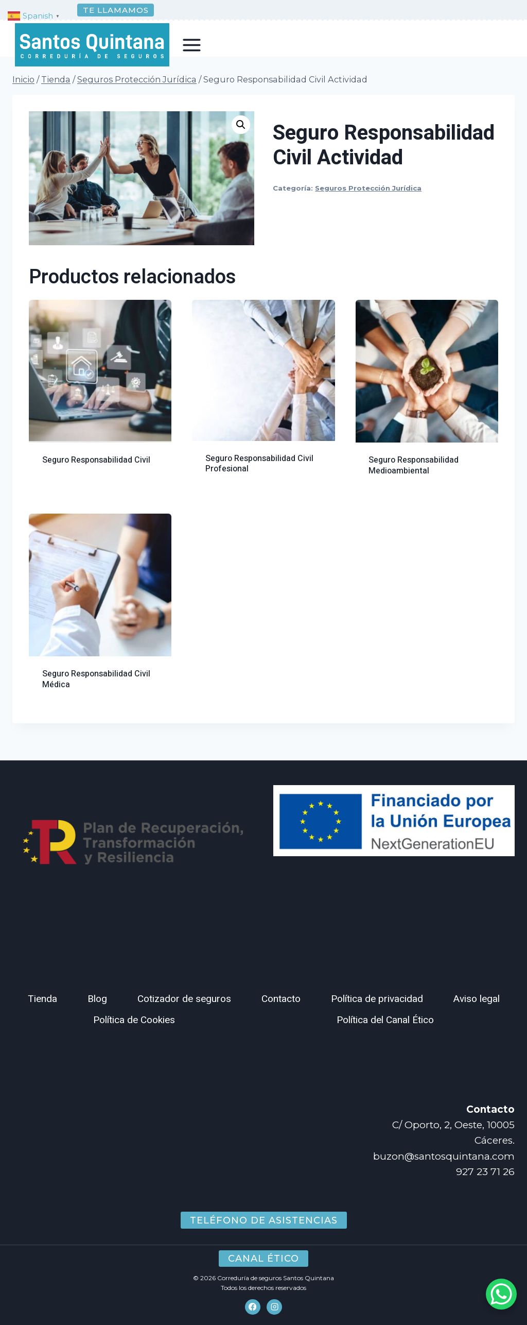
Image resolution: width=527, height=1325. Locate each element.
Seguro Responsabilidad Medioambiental (413, 477)
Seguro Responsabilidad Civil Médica (96, 691)
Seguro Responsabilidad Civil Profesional (259, 476)
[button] (241, 137)
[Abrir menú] (192, 44)
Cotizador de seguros (184, 999)
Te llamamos (116, 10)
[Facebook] (252, 1307)
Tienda (42, 999)
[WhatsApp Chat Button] (501, 1294)
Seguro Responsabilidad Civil (96, 472)
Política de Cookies (134, 1020)
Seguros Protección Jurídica (368, 200)
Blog (97, 999)
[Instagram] (274, 1307)
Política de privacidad (377, 999)
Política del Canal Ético (385, 1020)
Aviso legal (476, 999)
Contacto (281, 999)
